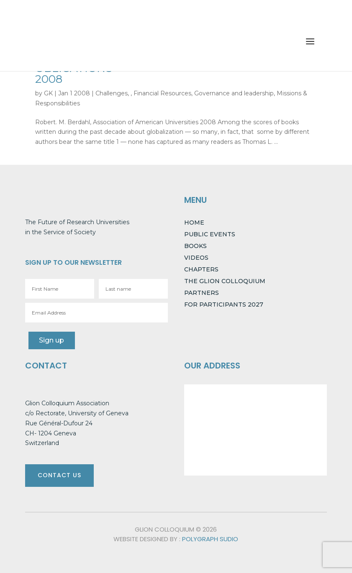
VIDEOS (196, 257)
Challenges (111, 93)
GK (48, 93)
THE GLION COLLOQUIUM (224, 281)
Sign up (51, 340)
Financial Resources (162, 93)
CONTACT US (59, 475)
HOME (194, 222)
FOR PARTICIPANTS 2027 (223, 304)
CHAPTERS (201, 269)
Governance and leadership (234, 93)
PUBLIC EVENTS (209, 234)
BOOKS (195, 246)
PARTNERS (201, 293)
